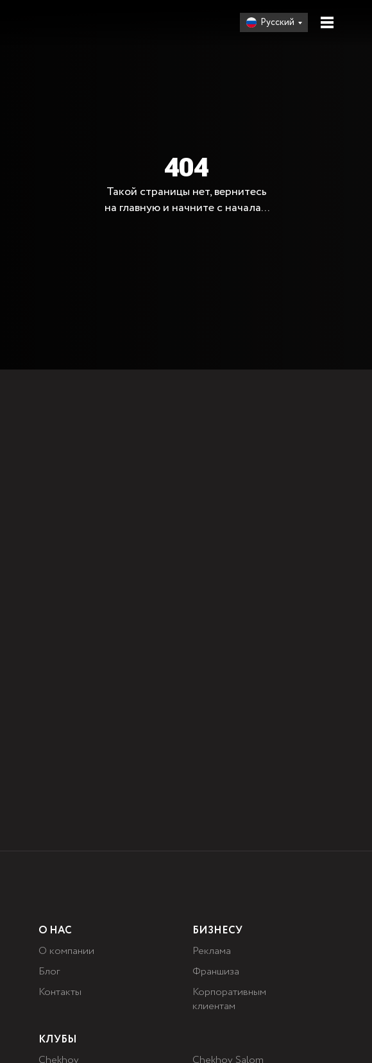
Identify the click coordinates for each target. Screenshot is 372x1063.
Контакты (59, 992)
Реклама (211, 951)
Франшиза (215, 971)
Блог (49, 971)
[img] (78, 22)
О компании (66, 951)
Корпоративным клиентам (229, 999)
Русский (277, 22)
